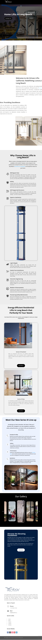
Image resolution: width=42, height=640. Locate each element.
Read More (21, 365)
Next (39, 511)
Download (21, 550)
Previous (3, 511)
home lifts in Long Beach (19, 166)
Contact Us (9, 18)
